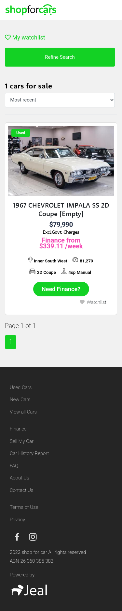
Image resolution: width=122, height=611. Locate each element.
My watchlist (25, 37)
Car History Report (29, 453)
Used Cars (21, 387)
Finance (18, 429)
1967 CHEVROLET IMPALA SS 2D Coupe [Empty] (61, 209)
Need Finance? (61, 289)
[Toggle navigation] (109, 9)
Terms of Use (24, 507)
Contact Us (22, 490)
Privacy (17, 520)
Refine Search (60, 57)
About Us (19, 478)
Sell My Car (22, 441)
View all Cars (23, 412)
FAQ (14, 466)
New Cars (20, 399)
